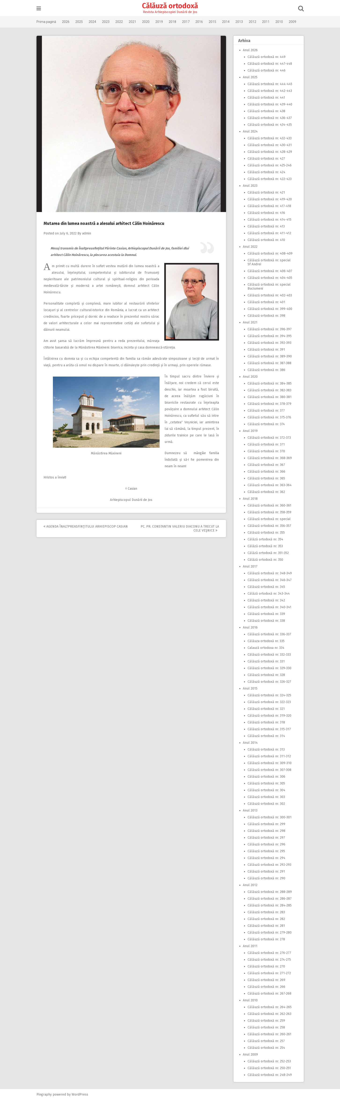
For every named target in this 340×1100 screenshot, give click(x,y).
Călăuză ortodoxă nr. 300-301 (270, 817)
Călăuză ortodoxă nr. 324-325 (269, 695)
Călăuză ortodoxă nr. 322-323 (269, 702)
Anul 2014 (250, 743)
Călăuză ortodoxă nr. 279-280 (270, 933)
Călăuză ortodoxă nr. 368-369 (270, 458)
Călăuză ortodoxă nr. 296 (266, 844)
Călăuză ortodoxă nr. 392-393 (269, 343)
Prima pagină (46, 22)
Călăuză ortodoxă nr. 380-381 (270, 397)
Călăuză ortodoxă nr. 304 (266, 790)
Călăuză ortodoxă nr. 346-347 (270, 580)
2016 (199, 22)
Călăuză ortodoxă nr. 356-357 (269, 526)
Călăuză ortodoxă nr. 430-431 (270, 145)
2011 (266, 22)
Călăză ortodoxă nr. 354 (265, 539)
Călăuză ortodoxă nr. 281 (266, 926)
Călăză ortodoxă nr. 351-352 (268, 553)
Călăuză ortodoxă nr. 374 (266, 424)
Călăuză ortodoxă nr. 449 (266, 57)
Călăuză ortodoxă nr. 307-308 (269, 770)
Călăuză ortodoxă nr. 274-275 (269, 960)
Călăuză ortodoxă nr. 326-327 (269, 682)
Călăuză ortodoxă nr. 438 (266, 111)
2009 (292, 22)
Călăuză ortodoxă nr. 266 (266, 987)
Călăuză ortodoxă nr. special (269, 519)
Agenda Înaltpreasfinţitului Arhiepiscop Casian (86, 526)
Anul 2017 (250, 566)
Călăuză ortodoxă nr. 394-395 (270, 336)
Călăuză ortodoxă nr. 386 (266, 370)
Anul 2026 (250, 50)
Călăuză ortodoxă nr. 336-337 (269, 634)
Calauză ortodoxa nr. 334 (266, 648)
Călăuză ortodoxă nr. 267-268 (269, 994)
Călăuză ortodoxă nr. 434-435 (270, 125)
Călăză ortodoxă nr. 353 (265, 546)
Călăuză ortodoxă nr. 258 (266, 1027)
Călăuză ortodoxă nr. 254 (266, 1048)
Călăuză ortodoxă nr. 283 (266, 912)
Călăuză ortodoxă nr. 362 (266, 492)
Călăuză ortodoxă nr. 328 (266, 675)
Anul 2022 (250, 247)
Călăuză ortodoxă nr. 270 (266, 966)
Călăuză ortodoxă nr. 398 (266, 316)
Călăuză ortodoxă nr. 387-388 (269, 363)
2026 (65, 22)
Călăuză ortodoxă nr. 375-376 (269, 417)
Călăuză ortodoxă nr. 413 (266, 226)
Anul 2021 (250, 322)
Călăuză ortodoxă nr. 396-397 (270, 329)
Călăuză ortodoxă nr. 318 (266, 722)
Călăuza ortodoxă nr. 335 (266, 641)
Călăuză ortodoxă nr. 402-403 (270, 295)
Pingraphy (44, 1094)
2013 (239, 22)
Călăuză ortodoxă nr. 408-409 (270, 253)
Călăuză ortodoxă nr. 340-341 (269, 607)
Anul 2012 (250, 885)
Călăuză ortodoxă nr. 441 (266, 98)
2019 (159, 22)
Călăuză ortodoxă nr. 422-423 (270, 179)
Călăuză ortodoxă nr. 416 (266, 213)
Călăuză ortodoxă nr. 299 (266, 824)
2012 (252, 22)
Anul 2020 (250, 377)
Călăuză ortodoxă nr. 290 (266, 878)
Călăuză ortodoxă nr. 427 (266, 159)
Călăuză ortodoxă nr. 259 (266, 1021)
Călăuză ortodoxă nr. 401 (266, 302)
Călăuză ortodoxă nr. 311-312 (269, 756)
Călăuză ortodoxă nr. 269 (266, 980)
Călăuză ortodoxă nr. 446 (266, 70)
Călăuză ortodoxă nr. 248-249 (270, 1075)
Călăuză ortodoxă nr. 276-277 (269, 953)
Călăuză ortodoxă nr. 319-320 (269, 716)
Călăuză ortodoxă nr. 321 (266, 709)
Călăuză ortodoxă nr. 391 (266, 350)
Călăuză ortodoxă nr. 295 (266, 851)
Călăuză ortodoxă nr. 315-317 (269, 729)
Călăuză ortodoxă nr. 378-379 (269, 404)
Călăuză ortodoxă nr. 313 (266, 749)
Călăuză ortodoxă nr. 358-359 (269, 512)
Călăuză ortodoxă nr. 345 (266, 587)
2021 (132, 22)
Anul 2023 (250, 186)
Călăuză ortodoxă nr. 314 (266, 736)
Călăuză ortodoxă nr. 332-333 (269, 655)
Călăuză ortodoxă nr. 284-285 (270, 905)
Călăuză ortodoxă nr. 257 (266, 1041)
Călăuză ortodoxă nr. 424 (266, 172)
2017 (186, 22)
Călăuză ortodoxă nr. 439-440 (270, 104)
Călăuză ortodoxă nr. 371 (266, 444)
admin (86, 233)
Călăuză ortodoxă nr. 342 (266, 600)
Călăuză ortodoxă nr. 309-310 (270, 763)
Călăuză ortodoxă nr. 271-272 (269, 973)
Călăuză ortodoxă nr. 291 (266, 872)
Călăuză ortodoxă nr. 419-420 (270, 199)
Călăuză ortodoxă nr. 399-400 (270, 309)
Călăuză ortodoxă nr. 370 (266, 451)
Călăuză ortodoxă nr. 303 (266, 797)
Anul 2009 (250, 1055)
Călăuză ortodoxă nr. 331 (266, 661)
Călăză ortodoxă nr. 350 (265, 560)
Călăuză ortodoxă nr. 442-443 (270, 91)
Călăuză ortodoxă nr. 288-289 (270, 892)
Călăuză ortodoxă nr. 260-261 (269, 1034)
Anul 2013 (250, 810)
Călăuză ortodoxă (170, 6)
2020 (146, 22)
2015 (212, 22)
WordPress (80, 1094)
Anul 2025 (250, 77)
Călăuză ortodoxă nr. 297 (266, 838)
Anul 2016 (250, 627)
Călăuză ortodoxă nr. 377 (266, 411)
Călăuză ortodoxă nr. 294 (266, 858)
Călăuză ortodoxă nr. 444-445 (270, 84)
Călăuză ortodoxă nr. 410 (266, 240)
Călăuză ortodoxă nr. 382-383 (269, 390)
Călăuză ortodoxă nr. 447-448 (270, 64)
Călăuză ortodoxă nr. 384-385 (270, 383)
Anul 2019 (250, 431)
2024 (92, 22)
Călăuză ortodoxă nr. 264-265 (270, 1007)
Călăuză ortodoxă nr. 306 (266, 777)
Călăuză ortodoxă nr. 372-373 (269, 438)
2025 (79, 22)
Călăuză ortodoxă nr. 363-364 (270, 485)
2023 (106, 22)
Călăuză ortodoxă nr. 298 (266, 831)
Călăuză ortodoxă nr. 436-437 (270, 118)
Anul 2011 (250, 946)
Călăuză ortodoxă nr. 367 (266, 465)
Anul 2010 (250, 1000)
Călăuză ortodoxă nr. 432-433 (270, 138)
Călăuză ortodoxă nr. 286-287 (270, 899)
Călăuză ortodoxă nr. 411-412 (269, 233)
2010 (279, 22)
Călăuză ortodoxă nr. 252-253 (269, 1061)
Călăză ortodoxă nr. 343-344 (269, 594)
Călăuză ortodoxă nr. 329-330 (269, 668)
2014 (226, 22)
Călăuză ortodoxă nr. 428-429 (270, 152)
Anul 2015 (250, 688)
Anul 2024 (250, 131)
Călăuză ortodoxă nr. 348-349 (270, 573)
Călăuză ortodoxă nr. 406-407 (270, 271)
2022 (119, 22)
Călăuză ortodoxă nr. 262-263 (269, 1014)
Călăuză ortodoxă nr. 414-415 (269, 220)
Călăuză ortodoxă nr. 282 (266, 919)
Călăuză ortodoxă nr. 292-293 (269, 865)
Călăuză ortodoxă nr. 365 (266, 478)
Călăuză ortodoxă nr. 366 (266, 472)
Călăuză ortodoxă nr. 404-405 (270, 278)
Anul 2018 (250, 499)
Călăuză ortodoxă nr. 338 (266, 621)
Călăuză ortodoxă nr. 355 (266, 533)
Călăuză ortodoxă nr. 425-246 (270, 165)
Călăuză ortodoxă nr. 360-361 (269, 505)
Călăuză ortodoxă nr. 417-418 (269, 206)
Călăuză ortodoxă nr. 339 (266, 614)
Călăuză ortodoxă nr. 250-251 (269, 1068)
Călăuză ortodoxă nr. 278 (266, 939)
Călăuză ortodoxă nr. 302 (266, 804)
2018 (172, 22)
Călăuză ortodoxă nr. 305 (266, 783)
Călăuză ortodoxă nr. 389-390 (270, 356)
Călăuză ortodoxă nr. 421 (266, 192)
